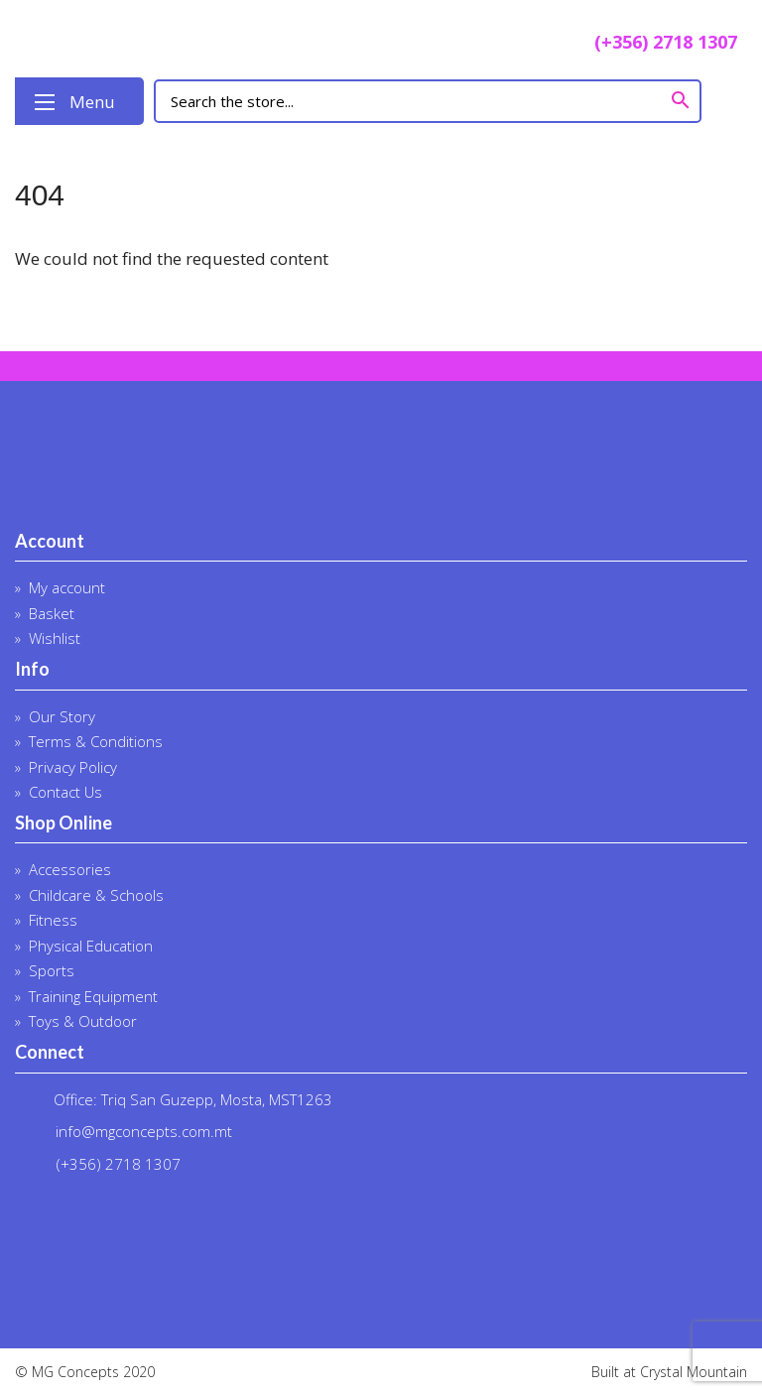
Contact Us (65, 792)
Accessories (70, 869)
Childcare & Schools (96, 895)
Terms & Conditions (96, 741)
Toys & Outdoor (83, 1021)
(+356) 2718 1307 (650, 44)
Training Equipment (93, 996)
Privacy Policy (73, 767)
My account (67, 587)
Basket (51, 613)
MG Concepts (159, 38)
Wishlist (54, 638)
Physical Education (91, 945)
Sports (51, 970)
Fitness (53, 920)
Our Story (62, 716)
